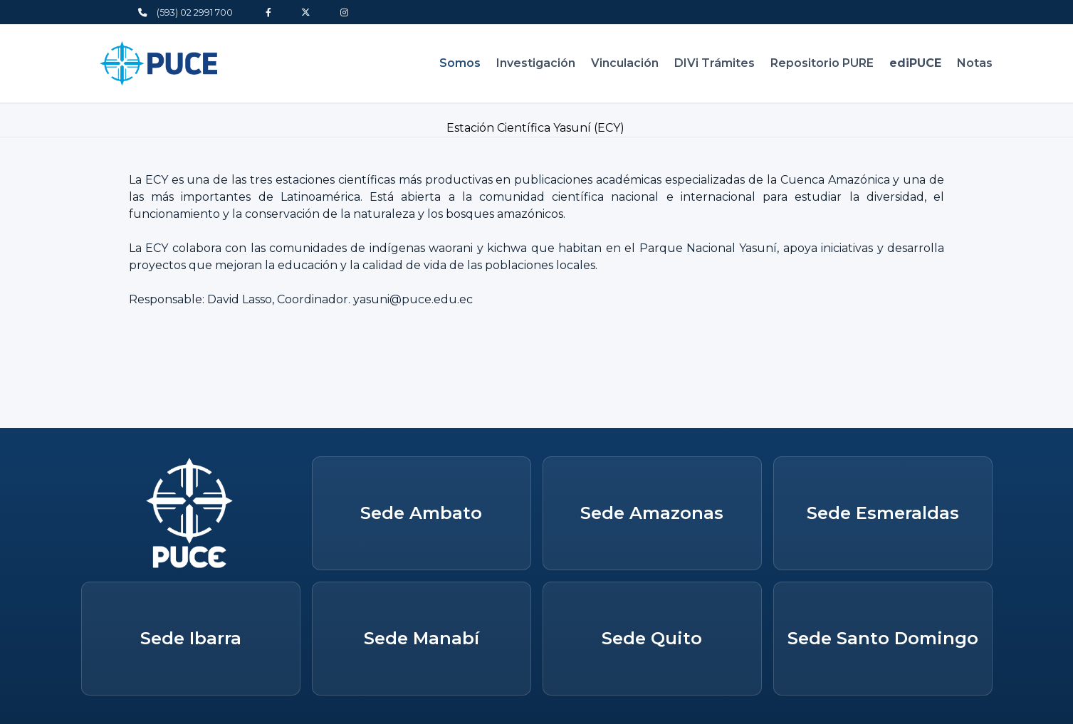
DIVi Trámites (714, 63)
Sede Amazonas (651, 513)
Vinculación (625, 63)
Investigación (535, 63)
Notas (975, 63)
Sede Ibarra (190, 638)
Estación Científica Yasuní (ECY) (536, 128)
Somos (460, 63)
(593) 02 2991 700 (185, 12)
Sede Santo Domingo (882, 638)
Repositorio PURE (822, 63)
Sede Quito (652, 638)
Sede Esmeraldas (883, 513)
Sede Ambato (421, 513)
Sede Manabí (421, 638)
